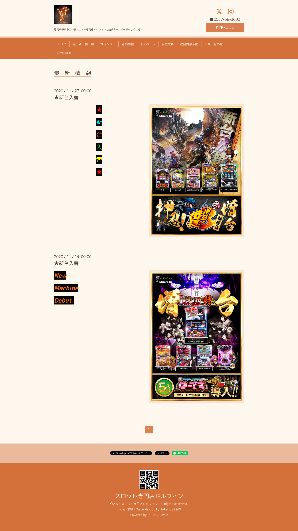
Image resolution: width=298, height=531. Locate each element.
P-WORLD (64, 53)
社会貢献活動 (189, 44)
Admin (163, 515)
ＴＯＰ (61, 44)
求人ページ (147, 44)
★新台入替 (66, 97)
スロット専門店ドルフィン (149, 496)
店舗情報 (128, 44)
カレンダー (107, 44)
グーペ (151, 515)
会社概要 (168, 44)
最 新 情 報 (83, 44)
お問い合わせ (225, 27)
